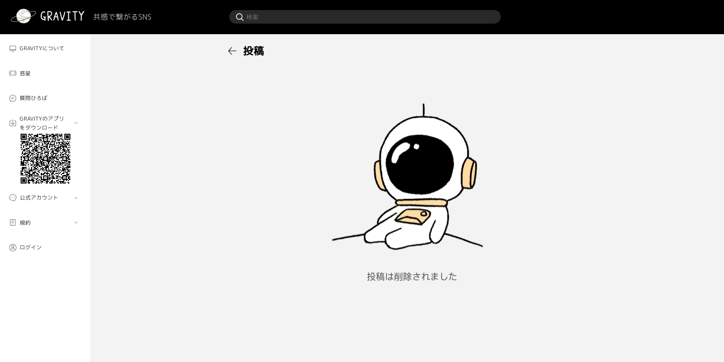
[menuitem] (45, 48)
